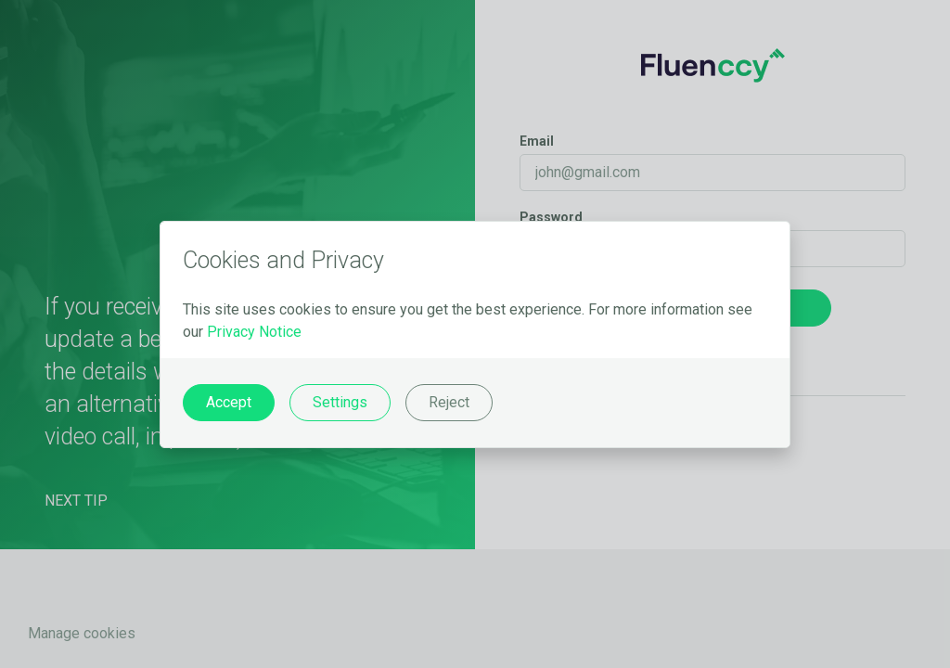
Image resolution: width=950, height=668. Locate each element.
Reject (449, 402)
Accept (228, 402)
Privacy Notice (254, 331)
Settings (340, 402)
